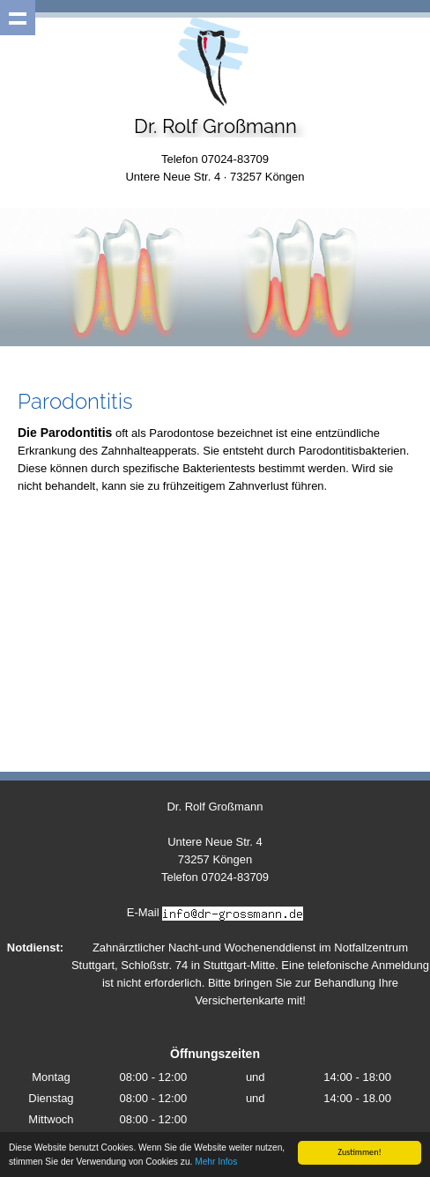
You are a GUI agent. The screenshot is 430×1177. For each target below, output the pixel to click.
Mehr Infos (216, 1162)
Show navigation (17, 17)
